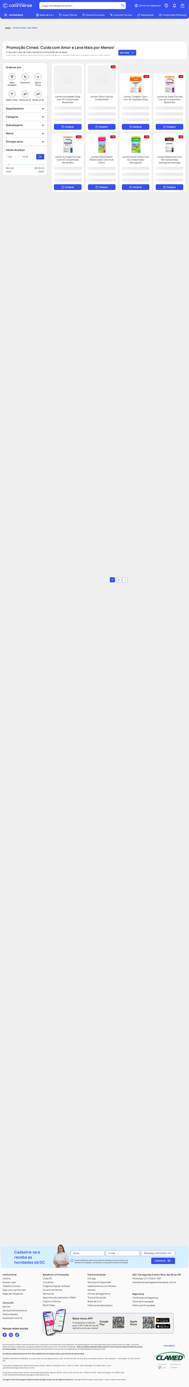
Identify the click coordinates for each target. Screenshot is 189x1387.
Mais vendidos (12, 65)
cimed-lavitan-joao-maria (25, 9)
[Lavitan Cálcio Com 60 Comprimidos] (153, 88)
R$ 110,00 (39, 149)
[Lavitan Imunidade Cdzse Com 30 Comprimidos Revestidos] (85, 88)
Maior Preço (12, 81)
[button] (25, 89)
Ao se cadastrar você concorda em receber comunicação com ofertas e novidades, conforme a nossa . (101, 1261)
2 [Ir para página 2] (118, 1119)
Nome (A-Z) (25, 81)
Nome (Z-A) (38, 81)
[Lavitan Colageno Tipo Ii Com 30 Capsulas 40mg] (85, 178)
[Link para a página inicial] (7, 9)
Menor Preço (38, 65)
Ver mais (124, 33)
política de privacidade (118, 1262)
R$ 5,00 (10, 149)
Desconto (25, 64)
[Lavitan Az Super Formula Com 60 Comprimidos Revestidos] (153, 178)
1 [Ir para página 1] (112, 1119)
